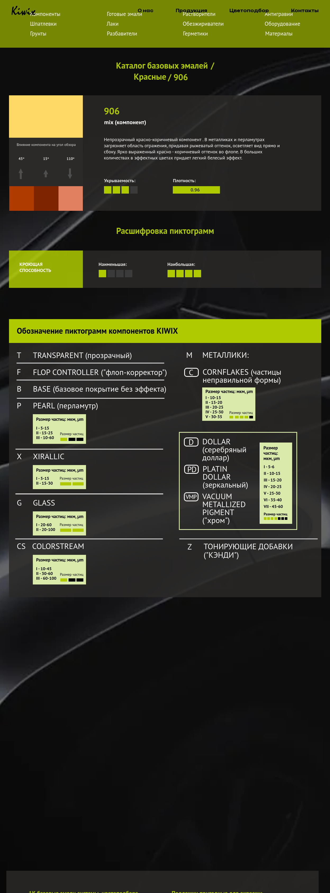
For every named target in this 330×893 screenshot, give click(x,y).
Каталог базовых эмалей (162, 65)
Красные (150, 76)
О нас (145, 10)
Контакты (305, 10)
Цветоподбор (249, 10)
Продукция (191, 10)
